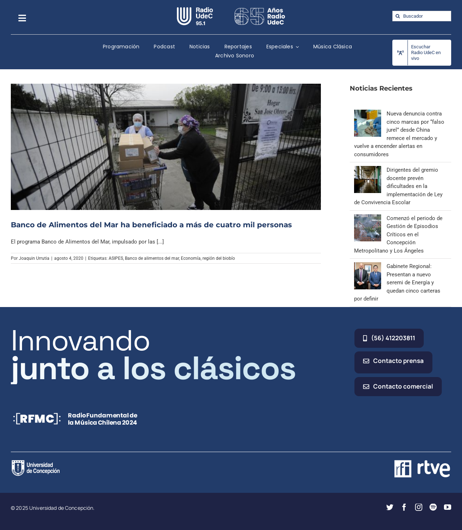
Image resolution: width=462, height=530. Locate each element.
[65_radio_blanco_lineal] (260, 9)
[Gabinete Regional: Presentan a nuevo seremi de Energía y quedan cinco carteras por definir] (367, 266)
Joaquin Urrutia (34, 258)
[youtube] (447, 507)
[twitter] (389, 507)
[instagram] (418, 507)
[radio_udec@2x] (195, 9)
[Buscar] (397, 16)
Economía (191, 258)
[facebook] (404, 507)
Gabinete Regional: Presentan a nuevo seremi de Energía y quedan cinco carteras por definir (397, 282)
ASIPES (116, 258)
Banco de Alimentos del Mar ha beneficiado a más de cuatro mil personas (151, 224)
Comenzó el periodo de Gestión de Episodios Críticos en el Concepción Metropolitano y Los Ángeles (398, 234)
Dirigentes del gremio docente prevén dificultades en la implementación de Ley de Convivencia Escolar (398, 186)
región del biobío (218, 258)
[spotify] (433, 507)
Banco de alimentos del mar (152, 258)
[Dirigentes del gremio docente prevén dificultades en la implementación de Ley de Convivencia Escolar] (367, 170)
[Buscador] (421, 16)
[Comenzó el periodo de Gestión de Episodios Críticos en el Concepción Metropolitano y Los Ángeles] (367, 218)
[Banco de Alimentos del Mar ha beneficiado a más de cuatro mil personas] (166, 147)
